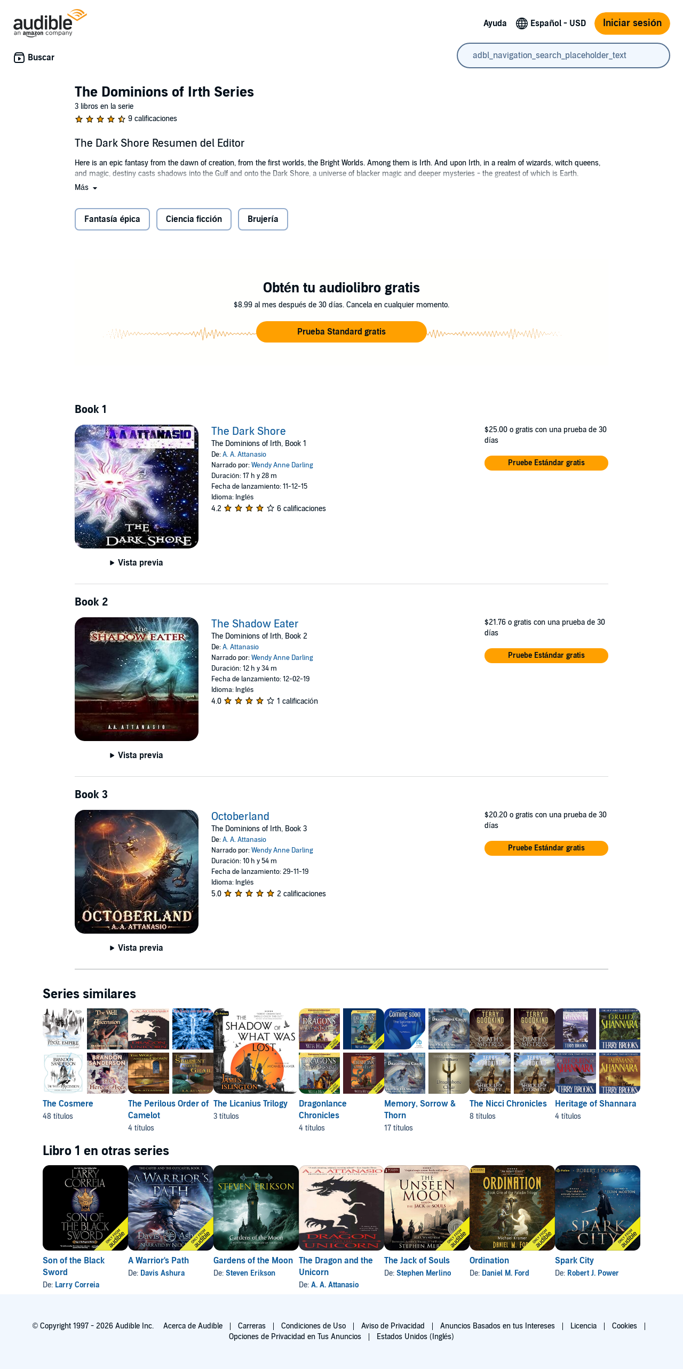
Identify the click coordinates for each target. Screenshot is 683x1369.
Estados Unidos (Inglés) (416, 1336)
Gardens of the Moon (287, 1260)
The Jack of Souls (485, 1260)
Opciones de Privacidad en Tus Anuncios (295, 1336)
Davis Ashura (179, 1273)
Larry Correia (77, 1285)
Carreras (252, 1326)
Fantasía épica (112, 219)
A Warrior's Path (175, 1260)
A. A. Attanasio (244, 454)
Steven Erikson (284, 1273)
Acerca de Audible (193, 1326)
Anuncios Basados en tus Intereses (497, 1326)
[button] (87, 187)
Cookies (624, 1326)
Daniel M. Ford (591, 1273)
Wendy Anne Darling (282, 465)
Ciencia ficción (194, 219)
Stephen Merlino (492, 1273)
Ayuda (495, 23)
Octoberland (240, 816)
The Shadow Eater (255, 624)
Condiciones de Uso (313, 1326)
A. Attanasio (241, 647)
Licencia (583, 1326)
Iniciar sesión (632, 23)
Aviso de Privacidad (393, 1326)
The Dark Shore (248, 431)
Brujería (263, 219)
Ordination (574, 1260)
